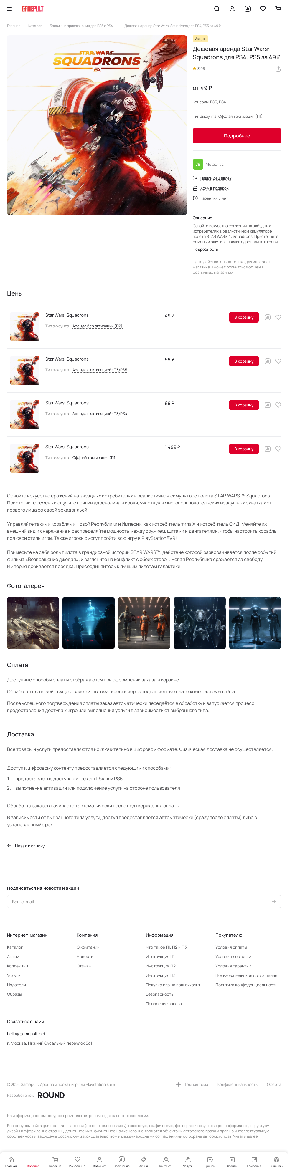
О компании (88, 947)
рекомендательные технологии (118, 1115)
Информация (159, 935)
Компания (87, 935)
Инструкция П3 (161, 975)
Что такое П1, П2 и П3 (166, 947)
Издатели (16, 985)
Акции (13, 956)
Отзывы (84, 966)
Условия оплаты (231, 947)
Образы (14, 994)
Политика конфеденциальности (246, 985)
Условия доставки (233, 956)
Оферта (274, 1084)
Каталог (15, 947)
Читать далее (245, 1136)
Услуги (14, 975)
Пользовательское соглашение (246, 975)
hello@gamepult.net (26, 1033)
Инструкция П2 (161, 966)
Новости (85, 956)
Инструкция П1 (160, 956)
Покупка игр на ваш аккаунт (173, 985)
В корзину (244, 317)
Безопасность (159, 994)
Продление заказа (164, 1003)
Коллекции (17, 966)
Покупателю (228, 935)
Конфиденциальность (238, 1084)
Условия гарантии (233, 966)
